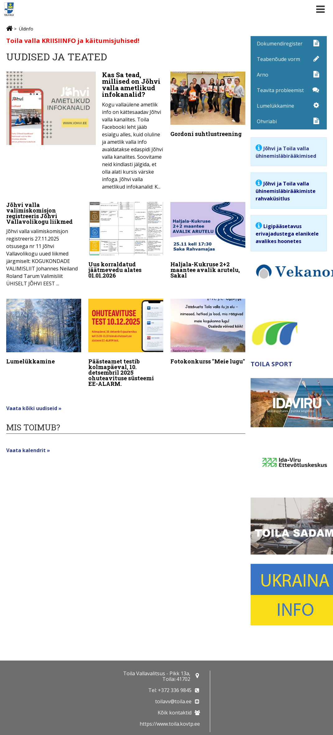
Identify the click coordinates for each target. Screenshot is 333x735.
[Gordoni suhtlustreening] (207, 106)
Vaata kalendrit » (28, 447)
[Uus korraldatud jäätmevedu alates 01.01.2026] (125, 240)
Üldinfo (26, 29)
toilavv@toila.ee (173, 701)
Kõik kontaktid (175, 712)
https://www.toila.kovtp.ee (170, 723)
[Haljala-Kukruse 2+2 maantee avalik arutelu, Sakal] (207, 240)
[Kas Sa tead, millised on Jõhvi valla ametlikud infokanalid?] (84, 133)
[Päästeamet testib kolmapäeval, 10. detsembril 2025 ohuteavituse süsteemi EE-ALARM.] (125, 342)
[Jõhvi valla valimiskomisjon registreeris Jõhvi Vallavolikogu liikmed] (43, 243)
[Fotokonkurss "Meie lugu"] (207, 331)
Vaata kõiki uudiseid (32, 405)
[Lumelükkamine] (43, 331)
